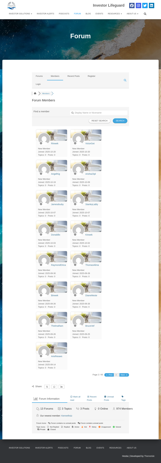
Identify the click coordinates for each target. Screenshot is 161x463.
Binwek (54, 295)
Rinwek (54, 143)
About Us (132, 14)
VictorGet (90, 143)
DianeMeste (91, 295)
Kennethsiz (66, 415)
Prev (109, 375)
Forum (77, 14)
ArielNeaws (56, 356)
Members (55, 76)
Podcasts (64, 14)
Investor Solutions (20, 14)
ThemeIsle (149, 456)
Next (124, 375)
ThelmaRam (57, 326)
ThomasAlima (92, 265)
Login (38, 84)
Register (91, 76)
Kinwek (89, 234)
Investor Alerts (45, 14)
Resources (115, 14)
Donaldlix (55, 234)
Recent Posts (74, 76)
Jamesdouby (57, 204)
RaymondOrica (58, 265)
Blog (88, 14)
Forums (39, 76)
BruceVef (89, 326)
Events (99, 14)
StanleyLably (91, 204)
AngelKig (55, 174)
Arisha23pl (90, 174)
